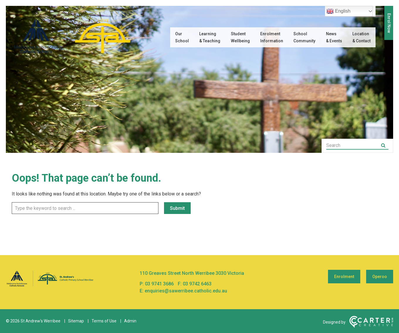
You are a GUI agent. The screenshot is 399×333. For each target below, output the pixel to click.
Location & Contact (361, 37)
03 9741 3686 (160, 284)
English (338, 11)
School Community (304, 37)
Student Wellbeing (240, 37)
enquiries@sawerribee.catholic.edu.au (186, 291)
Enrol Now (389, 23)
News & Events (334, 37)
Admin (130, 321)
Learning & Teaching (209, 37)
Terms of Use (104, 321)
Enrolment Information (271, 37)
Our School (182, 37)
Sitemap (76, 321)
